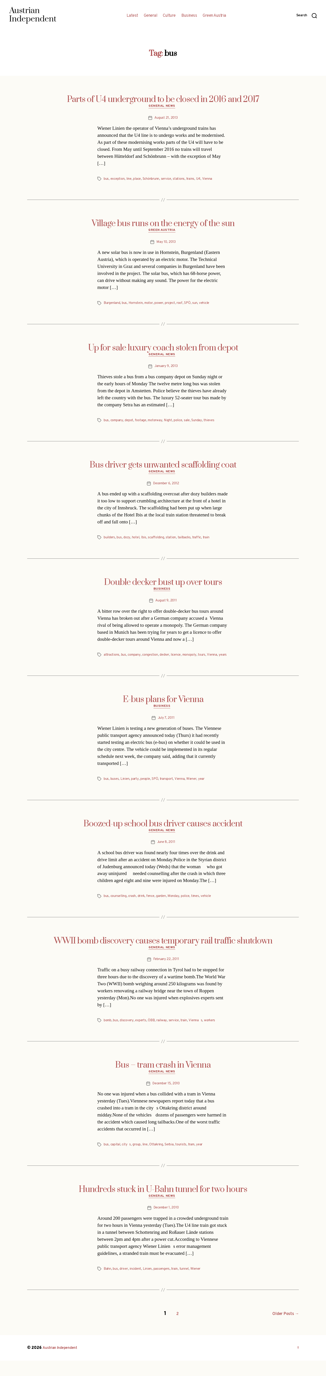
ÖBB (155, 1035)
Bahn (108, 1286)
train (214, 542)
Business (189, 15)
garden (166, 910)
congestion (154, 660)
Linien (126, 791)
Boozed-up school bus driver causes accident (163, 836)
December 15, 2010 (166, 1099)
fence (155, 910)
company (118, 424)
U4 (207, 180)
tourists (188, 1160)
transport (171, 791)
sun (204, 305)
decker (170, 660)
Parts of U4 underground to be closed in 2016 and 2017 (163, 99)
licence (183, 660)
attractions (112, 660)
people (148, 791)
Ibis (147, 542)
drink (145, 910)
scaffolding (160, 542)
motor (153, 305)
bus (106, 180)
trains (198, 180)
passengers (166, 1286)
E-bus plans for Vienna (163, 710)
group (139, 1160)
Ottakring (160, 1160)
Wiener (198, 791)
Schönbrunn (155, 180)
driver (125, 1286)
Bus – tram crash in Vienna (163, 1080)
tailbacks (190, 542)
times (203, 910)
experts (144, 1035)
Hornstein (138, 305)
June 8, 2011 (166, 856)
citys (128, 1160)
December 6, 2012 (166, 488)
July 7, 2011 (166, 730)
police (184, 424)
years (120, 666)
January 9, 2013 (166, 370)
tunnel (190, 1286)
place (140, 180)
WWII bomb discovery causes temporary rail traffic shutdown (163, 954)
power (165, 305)
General (150, 15)
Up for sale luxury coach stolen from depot (163, 350)
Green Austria (214, 15)
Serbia (175, 1160)
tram (200, 1160)
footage (143, 424)
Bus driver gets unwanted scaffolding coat (163, 468)
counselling (120, 910)
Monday (179, 910)
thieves (217, 424)
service (172, 180)
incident (138, 1286)
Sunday (204, 424)
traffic (204, 542)
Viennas (202, 1035)
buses (115, 791)
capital (116, 1160)
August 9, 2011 (166, 606)
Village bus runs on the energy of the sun (163, 225)
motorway (160, 424)
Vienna (217, 180)
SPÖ (197, 305)
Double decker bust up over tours (163, 587)
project (177, 305)
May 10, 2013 (166, 244)
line (131, 180)
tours (212, 660)
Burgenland (113, 305)
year (209, 791)
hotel (138, 542)
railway (165, 1035)
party (137, 791)
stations (186, 180)
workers (217, 1035)
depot (131, 424)
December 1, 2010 (166, 1225)
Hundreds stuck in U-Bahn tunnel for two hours (163, 1205)
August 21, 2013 (166, 119)
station (175, 542)
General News (163, 107)
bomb (108, 1035)
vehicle (215, 305)
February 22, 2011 (166, 974)
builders (110, 542)
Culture (169, 15)
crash (134, 910)
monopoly (198, 660)
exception (119, 180)
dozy (128, 542)
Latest (132, 15)
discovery (129, 1035)
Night (173, 424)
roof (188, 305)
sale (194, 424)
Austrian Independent (62, 1363)
